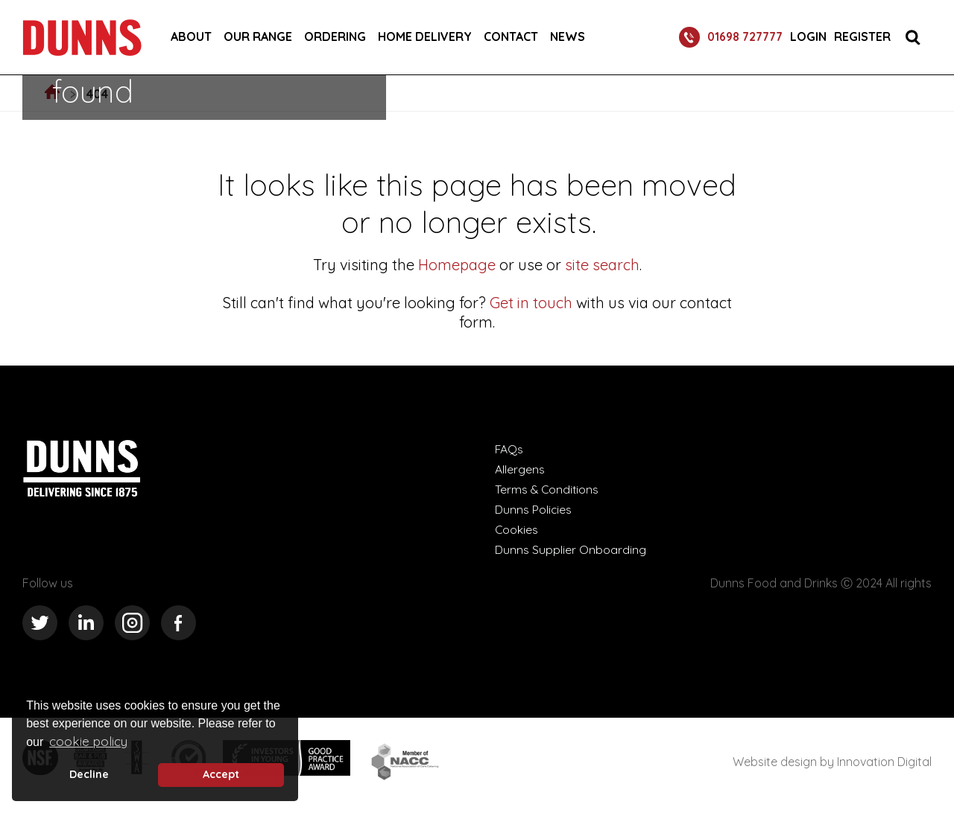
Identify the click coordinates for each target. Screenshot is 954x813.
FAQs (509, 448)
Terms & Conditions (548, 489)
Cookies (517, 529)
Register (862, 37)
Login (808, 37)
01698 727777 (728, 37)
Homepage (457, 264)
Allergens (520, 469)
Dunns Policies (533, 509)
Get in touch (531, 302)
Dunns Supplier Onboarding (570, 549)
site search (600, 264)
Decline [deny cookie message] (89, 774)
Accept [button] (221, 774)
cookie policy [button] (88, 741)
